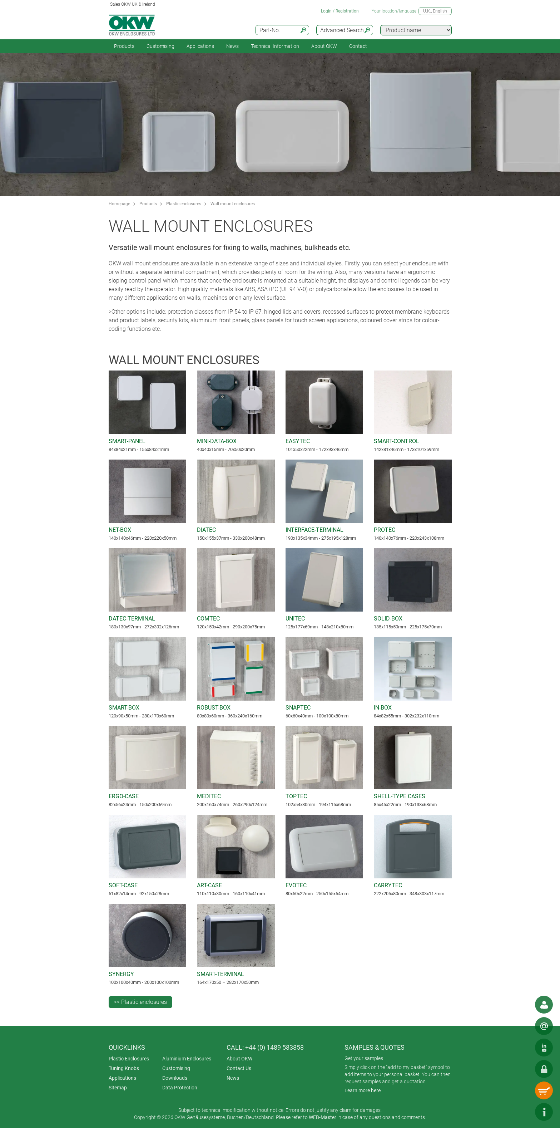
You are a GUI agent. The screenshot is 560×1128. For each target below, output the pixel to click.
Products (124, 46)
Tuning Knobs (124, 1068)
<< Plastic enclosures (140, 1002)
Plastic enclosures (183, 203)
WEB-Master (322, 1117)
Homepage (119, 203)
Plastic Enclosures (129, 1058)
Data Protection (179, 1087)
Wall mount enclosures (232, 203)
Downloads (174, 1078)
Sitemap (118, 1087)
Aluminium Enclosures (186, 1058)
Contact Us (239, 1068)
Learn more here (363, 1090)
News (232, 46)
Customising (160, 46)
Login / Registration (340, 11)
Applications (200, 46)
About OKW (239, 1058)
